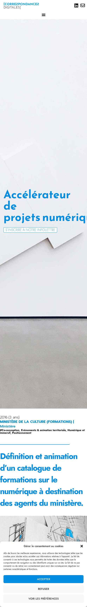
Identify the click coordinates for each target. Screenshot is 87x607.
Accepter (43, 579)
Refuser (43, 589)
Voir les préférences (43, 599)
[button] (81, 546)
